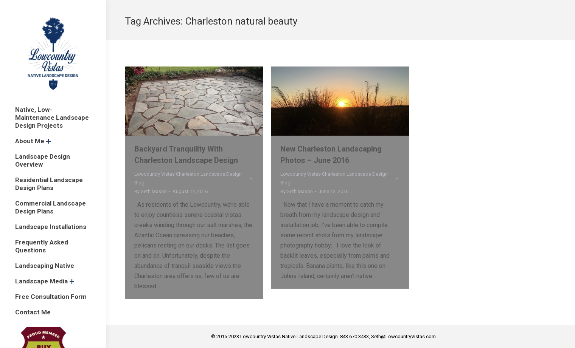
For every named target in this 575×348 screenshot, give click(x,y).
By (150, 191)
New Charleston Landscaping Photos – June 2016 (331, 154)
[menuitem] (53, 117)
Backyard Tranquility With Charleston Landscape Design (186, 154)
